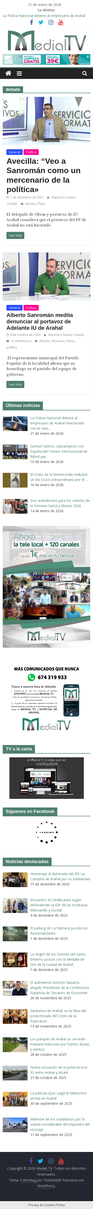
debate (30, 204)
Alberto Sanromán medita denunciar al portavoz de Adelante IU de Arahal (39, 321)
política (11, 347)
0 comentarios (18, 341)
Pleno (41, 204)
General (14, 152)
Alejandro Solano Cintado (66, 335)
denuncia (57, 341)
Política (31, 152)
